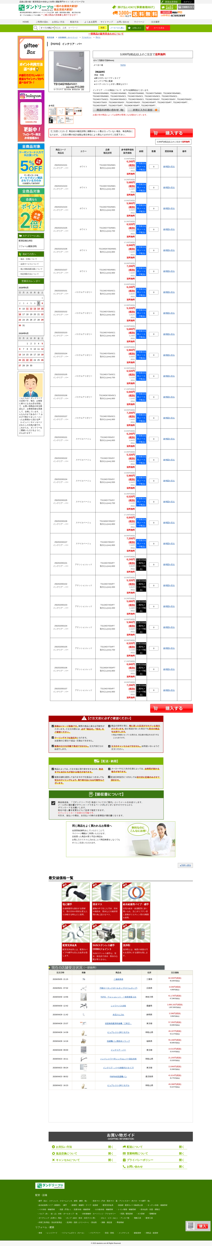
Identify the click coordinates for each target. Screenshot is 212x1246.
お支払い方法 (58, 22)
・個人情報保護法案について (31, 269)
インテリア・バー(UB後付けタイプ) (118, 1068)
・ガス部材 (140, 1214)
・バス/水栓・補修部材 (46, 1209)
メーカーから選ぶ (117, 28)
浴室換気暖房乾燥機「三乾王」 (118, 1023)
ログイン (188, 2)
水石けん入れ (118, 1014)
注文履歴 (155, 22)
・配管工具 (148, 1218)
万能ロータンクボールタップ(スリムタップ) (118, 988)
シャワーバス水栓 (118, 1006)
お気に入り (136, 28)
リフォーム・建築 (44, 1227)
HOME (26, 22)
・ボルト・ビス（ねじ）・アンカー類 (114, 1218)
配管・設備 (41, 1195)
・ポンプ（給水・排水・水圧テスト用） (80, 1218)
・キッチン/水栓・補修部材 (156, 1205)
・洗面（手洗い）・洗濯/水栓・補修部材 (74, 1209)
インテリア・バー (118, 1050)
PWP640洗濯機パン (118, 1076)
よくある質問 (90, 22)
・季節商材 (119, 1222)
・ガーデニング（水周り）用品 (49, 1218)
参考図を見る (169, 166)
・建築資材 (136, 1233)
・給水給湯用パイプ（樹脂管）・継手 (52, 1205)
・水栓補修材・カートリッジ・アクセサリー (98, 1214)
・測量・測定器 (106, 1222)
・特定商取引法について (29, 274)
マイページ (139, 22)
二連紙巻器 (118, 979)
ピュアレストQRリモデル (118, 1032)
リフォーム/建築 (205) (28, 246)
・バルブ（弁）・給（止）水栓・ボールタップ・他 (57, 1214)
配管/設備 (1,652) (25, 240)
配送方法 (74, 22)
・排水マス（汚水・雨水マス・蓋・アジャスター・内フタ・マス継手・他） (121, 1201)
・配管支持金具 (107, 1205)
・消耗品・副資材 (151, 1233)
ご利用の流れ (42, 22)
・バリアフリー (94, 1233)
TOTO (123, 65)
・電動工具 (136, 1218)
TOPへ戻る (185, 865)
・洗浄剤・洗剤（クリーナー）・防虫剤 (81, 1222)
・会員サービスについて (29, 264)
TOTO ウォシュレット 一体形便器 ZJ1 (118, 997)
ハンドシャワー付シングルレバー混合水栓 (118, 1059)
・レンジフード (51, 1233)
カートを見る (159, 28)
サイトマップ (107, 22)
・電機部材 (152, 1214)
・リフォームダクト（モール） (72, 1233)
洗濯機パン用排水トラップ (118, 1041)
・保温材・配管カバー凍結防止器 (129, 1205)
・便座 (39, 1233)
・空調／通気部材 (126, 1214)
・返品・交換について (28, 259)
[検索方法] (47, 28)
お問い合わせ (123, 22)
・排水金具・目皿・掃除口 (149, 1209)
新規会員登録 (171, 2)
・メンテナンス (123, 1233)
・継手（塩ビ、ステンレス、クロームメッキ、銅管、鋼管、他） (62, 1201)
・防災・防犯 (108, 1233)
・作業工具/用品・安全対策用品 (49, 1222)
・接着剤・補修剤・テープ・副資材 (84, 1205)
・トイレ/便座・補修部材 (126, 1209)
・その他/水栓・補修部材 (103, 1209)
